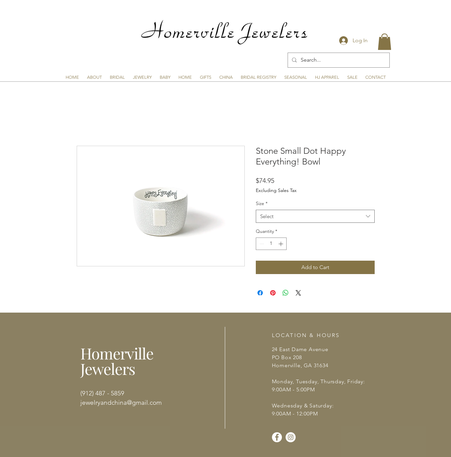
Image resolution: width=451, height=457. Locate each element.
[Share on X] (298, 293)
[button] (384, 42)
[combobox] (315, 216)
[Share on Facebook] (260, 293)
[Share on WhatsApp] (286, 293)
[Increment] (281, 244)
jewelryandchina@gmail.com (121, 402)
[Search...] (338, 60)
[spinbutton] (271, 244)
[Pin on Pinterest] (273, 293)
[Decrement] (261, 244)
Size (262, 203)
